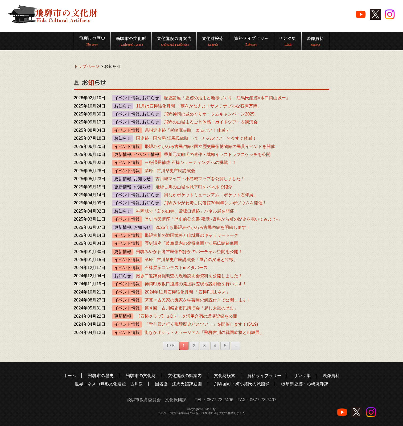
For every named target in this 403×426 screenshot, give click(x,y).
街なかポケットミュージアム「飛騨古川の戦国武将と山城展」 (204, 332)
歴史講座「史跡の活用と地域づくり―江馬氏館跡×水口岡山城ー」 (227, 98)
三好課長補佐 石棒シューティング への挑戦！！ (190, 162)
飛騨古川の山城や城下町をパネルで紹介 (193, 187)
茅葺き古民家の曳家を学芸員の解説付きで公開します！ (198, 300)
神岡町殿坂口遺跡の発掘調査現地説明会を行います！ (196, 284)
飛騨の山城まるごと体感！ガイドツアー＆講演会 (211, 122)
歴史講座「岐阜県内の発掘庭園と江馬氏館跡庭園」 (193, 243)
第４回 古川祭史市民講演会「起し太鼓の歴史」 (191, 308)
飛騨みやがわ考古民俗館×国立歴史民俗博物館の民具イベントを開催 (210, 146)
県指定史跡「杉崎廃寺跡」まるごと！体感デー (189, 130)
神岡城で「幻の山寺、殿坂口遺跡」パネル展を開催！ (187, 211)
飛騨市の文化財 (141, 375)
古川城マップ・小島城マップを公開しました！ (200, 178)
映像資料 (331, 375)
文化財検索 (224, 375)
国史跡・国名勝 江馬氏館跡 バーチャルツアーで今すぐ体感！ (196, 138)
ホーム (69, 375)
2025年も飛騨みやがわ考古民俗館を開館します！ (202, 227)
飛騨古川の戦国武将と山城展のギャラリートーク (191, 235)
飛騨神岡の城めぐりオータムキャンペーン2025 (209, 114)
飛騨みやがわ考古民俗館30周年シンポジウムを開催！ (215, 203)
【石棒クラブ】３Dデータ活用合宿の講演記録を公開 (186, 316)
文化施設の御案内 (185, 375)
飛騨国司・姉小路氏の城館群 (241, 384)
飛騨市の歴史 (101, 375)
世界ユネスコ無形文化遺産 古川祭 (109, 384)
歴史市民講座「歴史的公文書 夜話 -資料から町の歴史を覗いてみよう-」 (213, 219)
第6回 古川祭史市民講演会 (170, 170)
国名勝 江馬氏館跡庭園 (178, 384)
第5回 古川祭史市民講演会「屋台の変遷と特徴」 (191, 259)
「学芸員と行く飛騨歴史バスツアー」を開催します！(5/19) (201, 324)
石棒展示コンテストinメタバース (176, 267)
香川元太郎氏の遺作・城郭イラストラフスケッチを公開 (217, 154)
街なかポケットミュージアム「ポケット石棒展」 (211, 195)
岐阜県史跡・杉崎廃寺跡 (304, 384)
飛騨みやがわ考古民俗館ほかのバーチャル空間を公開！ (189, 251)
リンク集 (302, 375)
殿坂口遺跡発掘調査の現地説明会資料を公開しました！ (189, 276)
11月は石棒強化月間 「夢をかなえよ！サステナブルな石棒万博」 (198, 106)
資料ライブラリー (264, 375)
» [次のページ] (235, 346)
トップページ (86, 66)
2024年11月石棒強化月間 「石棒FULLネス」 (187, 292)
